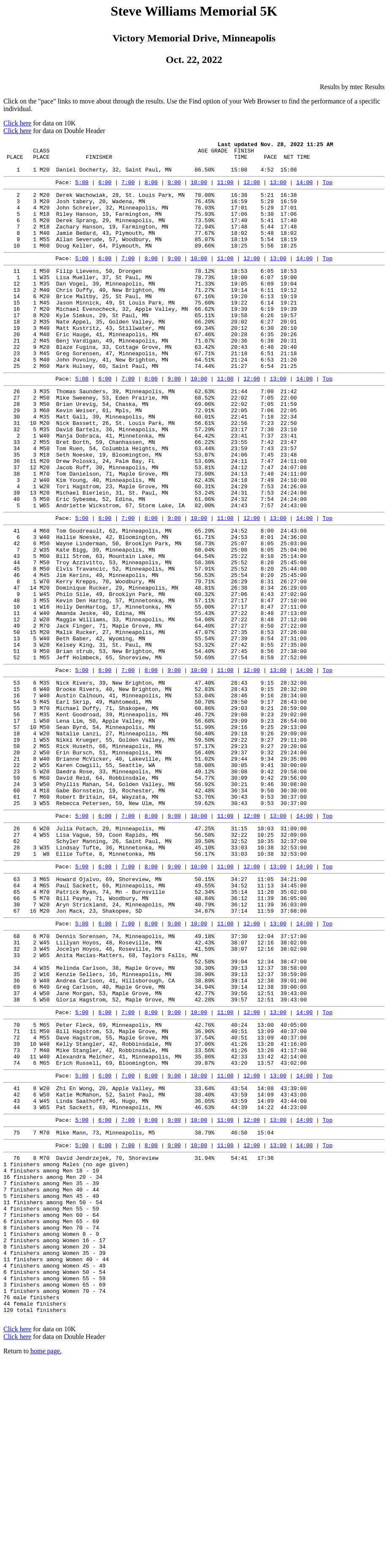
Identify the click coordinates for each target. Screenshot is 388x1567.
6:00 (105, 189)
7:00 (127, 189)
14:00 (304, 189)
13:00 (278, 189)
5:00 (81, 189)
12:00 (251, 189)
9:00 (174, 189)
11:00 (225, 189)
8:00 (151, 189)
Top (327, 189)
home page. (46, 1556)
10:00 (199, 189)
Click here (17, 123)
